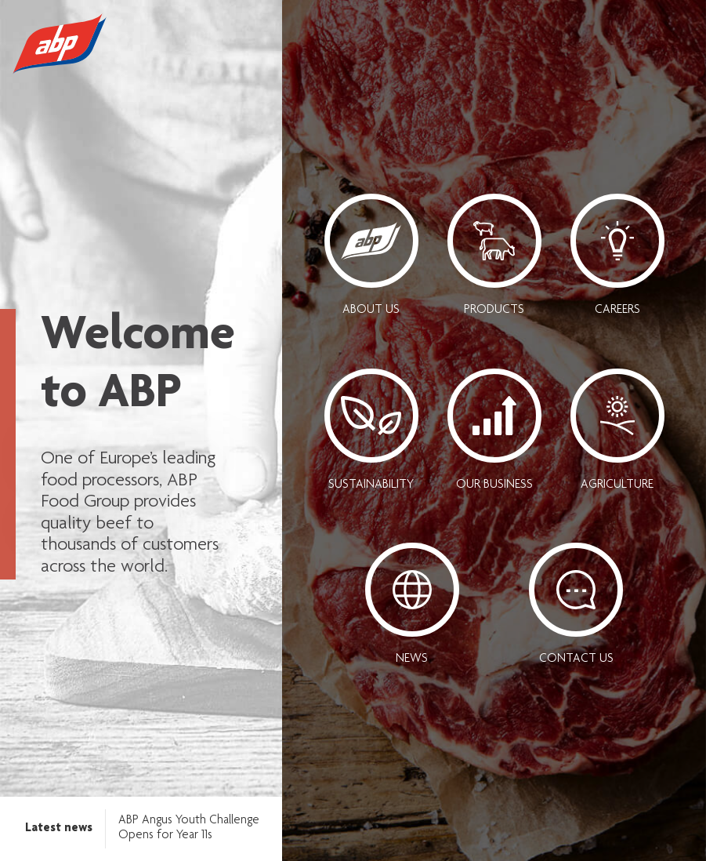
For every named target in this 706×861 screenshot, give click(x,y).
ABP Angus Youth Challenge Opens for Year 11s (188, 828)
